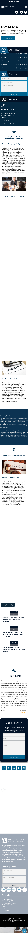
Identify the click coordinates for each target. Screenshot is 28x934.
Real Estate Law (18, 854)
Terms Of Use (13, 919)
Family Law (11, 854)
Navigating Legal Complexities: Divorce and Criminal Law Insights (13, 619)
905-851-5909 (14, 1)
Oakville (16, 489)
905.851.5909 (5, 910)
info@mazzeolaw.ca (7, 909)
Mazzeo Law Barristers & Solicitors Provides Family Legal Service (14, 650)
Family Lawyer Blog (8, 605)
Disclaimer (20, 919)
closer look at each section (15, 497)
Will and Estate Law (11, 856)
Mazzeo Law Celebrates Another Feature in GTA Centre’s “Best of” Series (14, 634)
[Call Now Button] (24, 931)
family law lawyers (8, 398)
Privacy (7, 919)
